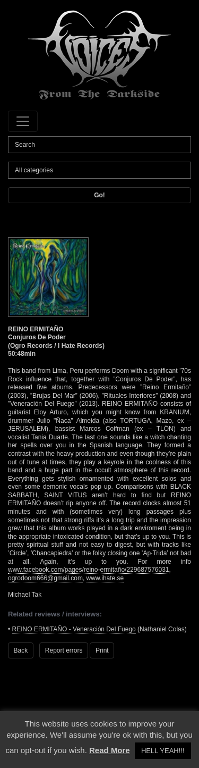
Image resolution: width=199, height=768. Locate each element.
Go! (99, 195)
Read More (109, 750)
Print (102, 650)
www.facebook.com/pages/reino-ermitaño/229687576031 (88, 569)
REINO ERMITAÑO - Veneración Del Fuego (74, 629)
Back (21, 650)
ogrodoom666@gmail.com (45, 578)
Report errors (64, 650)
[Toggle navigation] (23, 121)
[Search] (99, 144)
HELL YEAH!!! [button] (163, 751)
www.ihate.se (105, 578)
